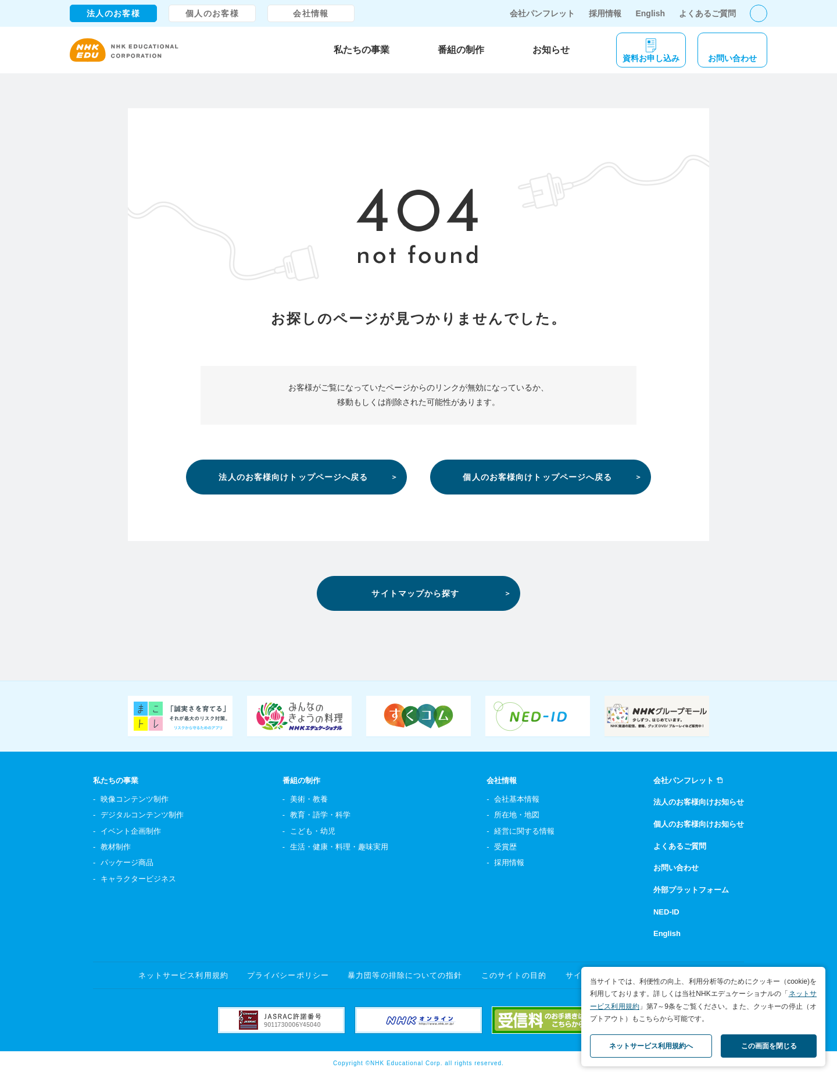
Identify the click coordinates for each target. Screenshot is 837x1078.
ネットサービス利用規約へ (651, 1046)
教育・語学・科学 (320, 814)
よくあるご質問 (707, 13)
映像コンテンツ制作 (135, 799)
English (650, 13)
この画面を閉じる (769, 1046)
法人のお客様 (113, 13)
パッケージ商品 (127, 862)
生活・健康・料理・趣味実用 (339, 846)
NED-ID (666, 912)
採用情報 (605, 13)
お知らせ (551, 50)
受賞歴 (505, 846)
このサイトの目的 (513, 975)
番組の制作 (461, 50)
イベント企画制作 (131, 831)
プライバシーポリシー (287, 975)
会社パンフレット (542, 13)
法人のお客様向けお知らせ (698, 802)
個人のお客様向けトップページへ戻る (537, 477)
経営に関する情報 (524, 831)
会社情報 (311, 13)
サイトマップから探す (415, 593)
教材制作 (116, 846)
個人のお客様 (212, 13)
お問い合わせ (676, 867)
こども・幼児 (312, 831)
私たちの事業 (361, 50)
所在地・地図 (516, 814)
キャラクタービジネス (138, 878)
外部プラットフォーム (691, 889)
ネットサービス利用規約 (183, 975)
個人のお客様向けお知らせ (698, 824)
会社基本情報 (516, 799)
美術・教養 (309, 799)
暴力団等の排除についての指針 (405, 975)
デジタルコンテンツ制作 (142, 814)
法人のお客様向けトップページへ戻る (293, 477)
